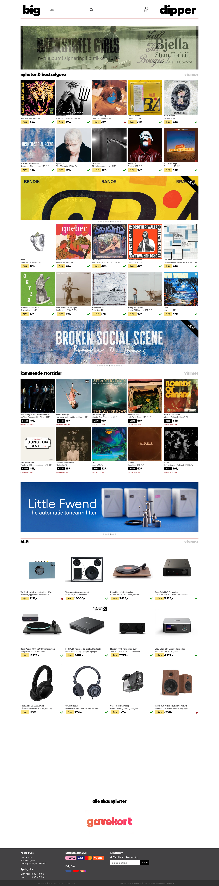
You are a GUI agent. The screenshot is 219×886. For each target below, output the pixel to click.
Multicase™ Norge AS (166, 883)
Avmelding (133, 857)
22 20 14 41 (27, 857)
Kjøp (25, 121)
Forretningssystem (125, 883)
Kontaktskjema (28, 860)
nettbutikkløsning (143, 883)
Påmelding (118, 857)
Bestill (25, 420)
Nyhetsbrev (116, 852)
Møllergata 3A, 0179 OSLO (33, 863)
